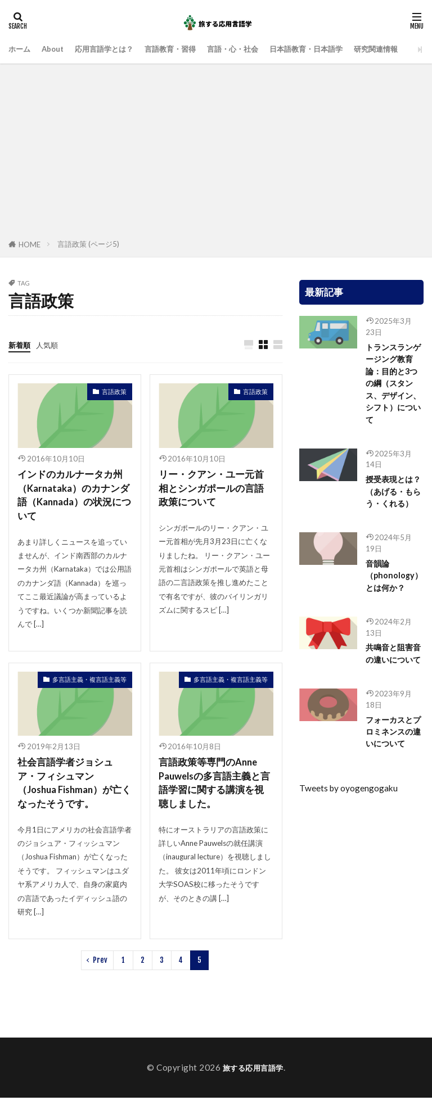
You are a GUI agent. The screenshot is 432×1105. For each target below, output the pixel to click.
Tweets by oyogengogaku (348, 842)
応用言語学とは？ (115, 49)
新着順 (21, 344)
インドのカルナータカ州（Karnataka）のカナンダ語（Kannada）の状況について (73, 497)
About (57, 49)
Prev (100, 966)
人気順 (52, 344)
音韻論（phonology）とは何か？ (394, 598)
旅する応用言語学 (253, 1075)
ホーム (21, 49)
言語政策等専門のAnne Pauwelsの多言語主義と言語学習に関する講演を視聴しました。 (214, 788)
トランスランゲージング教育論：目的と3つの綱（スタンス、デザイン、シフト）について (393, 386)
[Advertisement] (216, 153)
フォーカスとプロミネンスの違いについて (391, 777)
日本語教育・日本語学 (343, 49)
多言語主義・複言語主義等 (89, 683)
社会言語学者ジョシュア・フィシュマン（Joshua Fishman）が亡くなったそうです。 (72, 788)
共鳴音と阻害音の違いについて (391, 685)
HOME (29, 244)
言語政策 (114, 392)
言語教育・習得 (189, 49)
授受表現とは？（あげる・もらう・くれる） (391, 505)
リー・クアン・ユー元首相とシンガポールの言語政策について (214, 490)
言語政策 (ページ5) (88, 243)
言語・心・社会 (260, 49)
